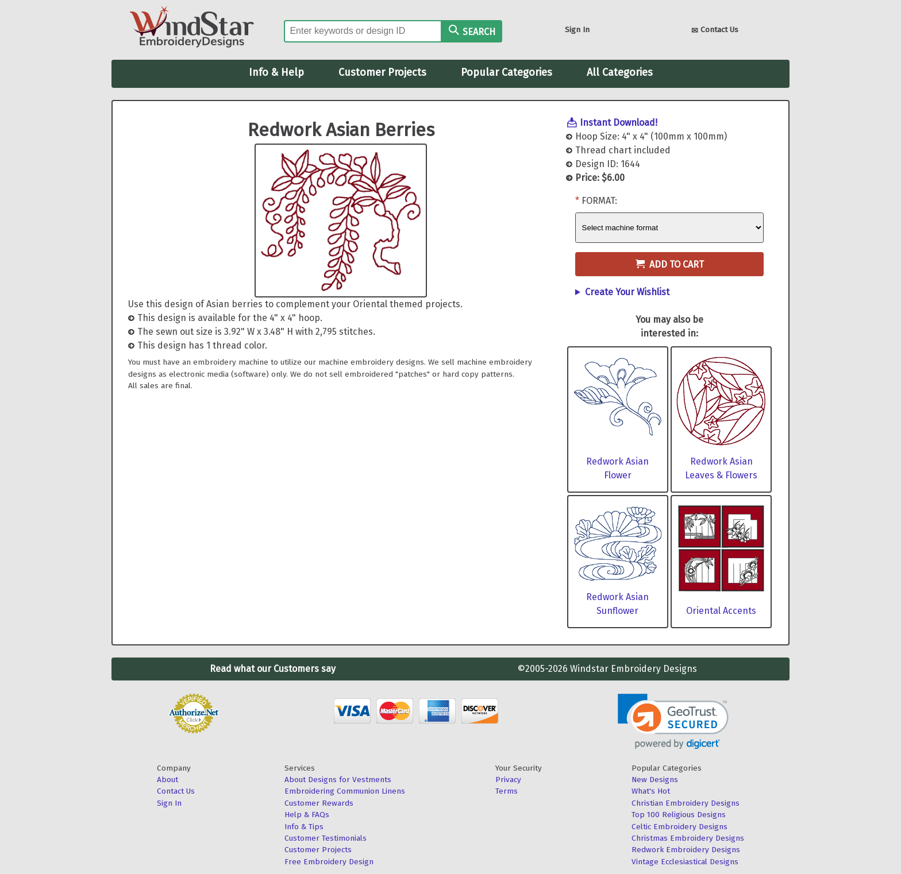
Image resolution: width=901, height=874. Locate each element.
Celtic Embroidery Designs (679, 827)
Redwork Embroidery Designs (686, 849)
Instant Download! (618, 122)
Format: (599, 200)
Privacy (508, 779)
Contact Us (714, 30)
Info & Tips (304, 827)
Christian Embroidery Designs (686, 803)
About (167, 779)
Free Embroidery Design (329, 862)
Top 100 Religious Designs (679, 814)
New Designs (655, 779)
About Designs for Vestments (337, 779)
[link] (673, 722)
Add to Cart (670, 264)
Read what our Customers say (273, 668)
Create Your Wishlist (627, 292)
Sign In (577, 29)
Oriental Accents (721, 610)
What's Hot (651, 791)
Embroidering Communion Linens (344, 791)
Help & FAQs (306, 814)
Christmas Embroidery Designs (688, 838)
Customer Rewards (318, 803)
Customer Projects (382, 72)
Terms (506, 791)
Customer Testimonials (325, 838)
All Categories (620, 72)
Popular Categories (506, 72)
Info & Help (276, 72)
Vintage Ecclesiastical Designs (685, 862)
